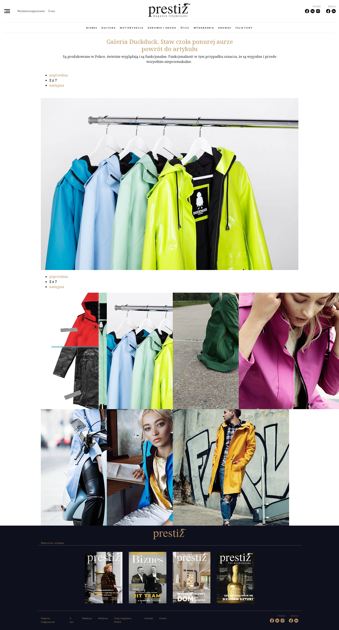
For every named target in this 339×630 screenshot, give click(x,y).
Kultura (109, 27)
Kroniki (224, 27)
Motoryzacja (131, 27)
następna (56, 85)
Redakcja (87, 618)
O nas (51, 11)
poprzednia (58, 75)
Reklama (103, 618)
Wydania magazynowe (31, 11)
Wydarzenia (204, 27)
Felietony (244, 27)
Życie (185, 27)
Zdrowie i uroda (162, 27)
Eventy (162, 618)
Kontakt (149, 618)
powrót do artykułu (169, 49)
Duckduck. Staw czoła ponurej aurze (169, 41)
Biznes (91, 27)
